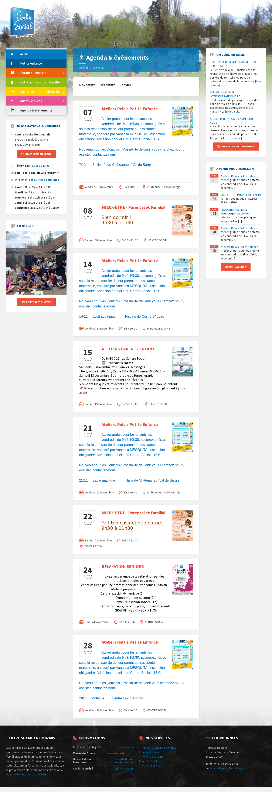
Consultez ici (125, 747)
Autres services (26, 101)
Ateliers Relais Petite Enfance (130, 108)
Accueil (83, 68)
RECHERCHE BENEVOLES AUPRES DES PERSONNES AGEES (233, 64)
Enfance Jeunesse (28, 72)
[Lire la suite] (233, 111)
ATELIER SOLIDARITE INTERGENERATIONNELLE (225, 94)
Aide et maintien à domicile (35, 91)
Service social (149, 752)
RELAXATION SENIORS (123, 566)
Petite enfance (26, 63)
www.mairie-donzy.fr (120, 753)
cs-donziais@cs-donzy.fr (230, 768)
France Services (150, 765)
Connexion (124, 768)
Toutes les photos (36, 302)
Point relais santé (151, 756)
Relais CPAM (148, 761)
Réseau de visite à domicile (157, 748)
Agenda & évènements (31, 110)
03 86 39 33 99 (40, 166)
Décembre (107, 85)
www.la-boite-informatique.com (121, 760)
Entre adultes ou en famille (35, 82)
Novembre (87, 85)
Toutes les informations (235, 146)
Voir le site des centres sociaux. (26, 774)
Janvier (125, 85)
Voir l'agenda (235, 266)
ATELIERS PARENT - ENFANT (128, 348)
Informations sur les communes (37, 180)
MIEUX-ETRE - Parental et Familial (133, 207)
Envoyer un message (36, 153)
